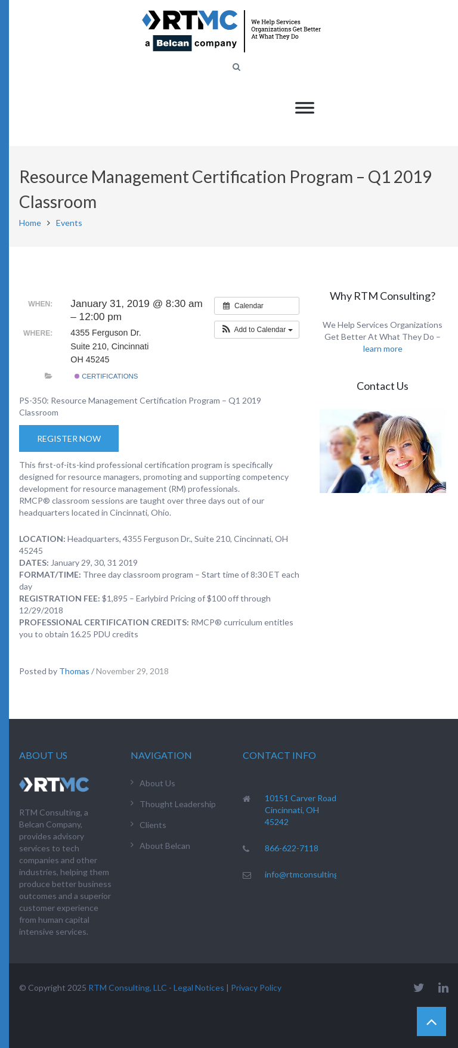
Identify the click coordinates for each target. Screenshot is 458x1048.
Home (30, 223)
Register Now (69, 438)
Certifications (106, 376)
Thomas (74, 671)
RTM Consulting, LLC (127, 987)
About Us (157, 783)
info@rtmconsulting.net (309, 874)
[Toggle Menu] (304, 107)
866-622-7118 (291, 848)
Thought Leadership (178, 804)
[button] (257, 329)
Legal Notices (199, 987)
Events (69, 223)
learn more (383, 348)
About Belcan (165, 846)
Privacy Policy (256, 987)
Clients (153, 825)
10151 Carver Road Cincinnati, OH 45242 (300, 810)
